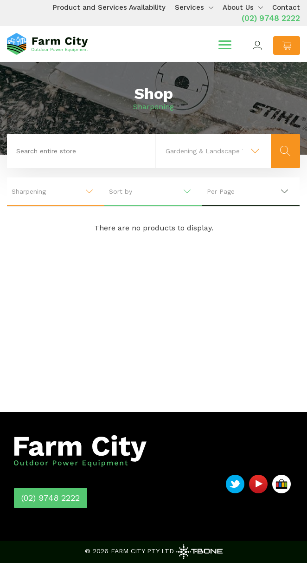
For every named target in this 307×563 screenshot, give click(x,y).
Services (189, 7)
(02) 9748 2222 (271, 18)
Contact (286, 7)
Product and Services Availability (109, 7)
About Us (238, 7)
